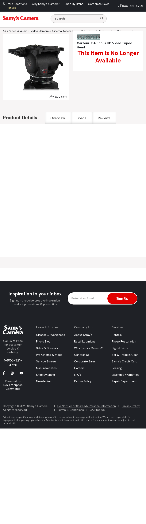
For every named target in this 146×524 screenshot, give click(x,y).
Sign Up (122, 298)
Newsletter (43, 381)
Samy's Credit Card (124, 361)
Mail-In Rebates (46, 368)
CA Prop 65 (97, 410)
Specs (81, 118)
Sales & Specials (47, 348)
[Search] (102, 19)
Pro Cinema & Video (49, 355)
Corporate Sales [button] (99, 4)
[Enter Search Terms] (76, 19)
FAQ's (78, 375)
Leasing (117, 368)
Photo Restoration (124, 341)
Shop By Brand (45, 375)
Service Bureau (46, 361)
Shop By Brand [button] (74, 4)
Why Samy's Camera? (88, 348)
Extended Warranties (125, 375)
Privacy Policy (131, 406)
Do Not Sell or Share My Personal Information (86, 406)
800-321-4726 (132, 6)
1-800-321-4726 (13, 362)
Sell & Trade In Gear (125, 355)
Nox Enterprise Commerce (13, 387)
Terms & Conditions (70, 410)
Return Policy (82, 381)
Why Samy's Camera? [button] (46, 4)
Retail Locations (84, 341)
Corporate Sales (85, 361)
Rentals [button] (12, 8)
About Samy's (83, 335)
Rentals (117, 335)
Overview (57, 118)
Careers (79, 368)
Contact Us (82, 355)
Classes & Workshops (50, 335)
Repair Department (124, 381)
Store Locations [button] (15, 4)
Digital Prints (120, 348)
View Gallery (58, 96)
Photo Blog (43, 341)
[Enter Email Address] (102, 298)
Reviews (104, 118)
